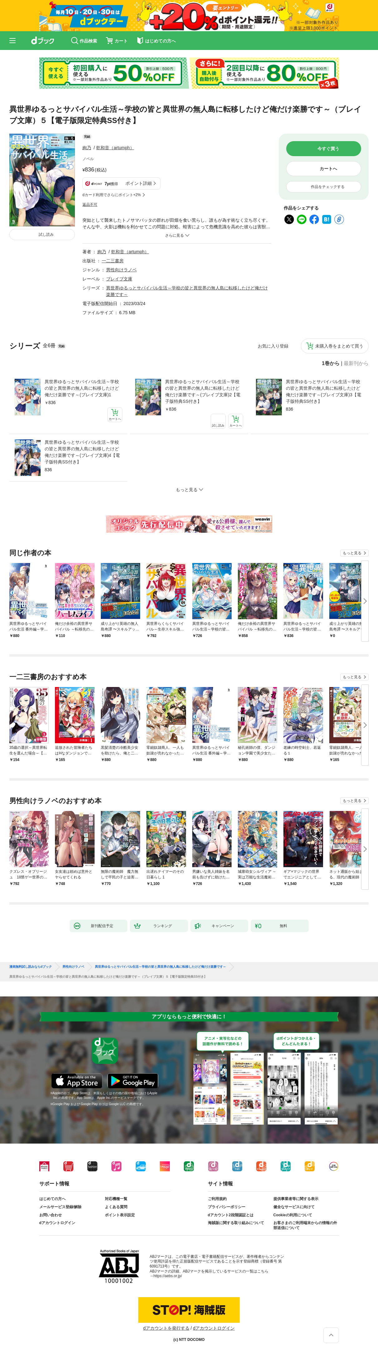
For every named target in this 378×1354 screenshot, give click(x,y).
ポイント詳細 (138, 183)
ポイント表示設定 (120, 1215)
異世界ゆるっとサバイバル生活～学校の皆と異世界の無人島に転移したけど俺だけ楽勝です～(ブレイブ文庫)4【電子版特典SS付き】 (82, 452)
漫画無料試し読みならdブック (30, 966)
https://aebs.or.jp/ (168, 1276)
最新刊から (356, 363)
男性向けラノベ (121, 269)
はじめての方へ (52, 1199)
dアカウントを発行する (166, 1328)
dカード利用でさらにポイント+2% (111, 195)
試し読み (46, 234)
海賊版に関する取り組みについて (236, 1223)
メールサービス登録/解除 (60, 1207)
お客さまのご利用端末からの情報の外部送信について (305, 1225)
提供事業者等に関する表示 (295, 1199)
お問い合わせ (50, 1215)
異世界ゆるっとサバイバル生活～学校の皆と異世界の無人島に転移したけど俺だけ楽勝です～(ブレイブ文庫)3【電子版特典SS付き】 (323, 391)
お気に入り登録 (273, 345)
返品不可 (89, 204)
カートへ (328, 168)
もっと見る (352, 553)
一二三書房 (113, 260)
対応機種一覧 (116, 1199)
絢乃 (86, 147)
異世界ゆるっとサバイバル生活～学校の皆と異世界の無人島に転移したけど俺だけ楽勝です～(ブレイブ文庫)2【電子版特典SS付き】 (202, 391)
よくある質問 (116, 1207)
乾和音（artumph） (115, 147)
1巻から (331, 363)
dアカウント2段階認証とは (230, 1215)
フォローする (138, 148)
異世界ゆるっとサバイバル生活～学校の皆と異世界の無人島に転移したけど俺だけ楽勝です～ (160, 966)
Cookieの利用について (292, 1215)
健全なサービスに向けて (294, 1207)
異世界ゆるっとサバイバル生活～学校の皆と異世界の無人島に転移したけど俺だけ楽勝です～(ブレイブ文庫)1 (82, 388)
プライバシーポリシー (226, 1207)
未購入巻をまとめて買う (339, 345)
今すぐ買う (328, 148)
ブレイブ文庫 (119, 278)
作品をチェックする (328, 187)
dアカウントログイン (57, 1223)
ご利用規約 (217, 1199)
